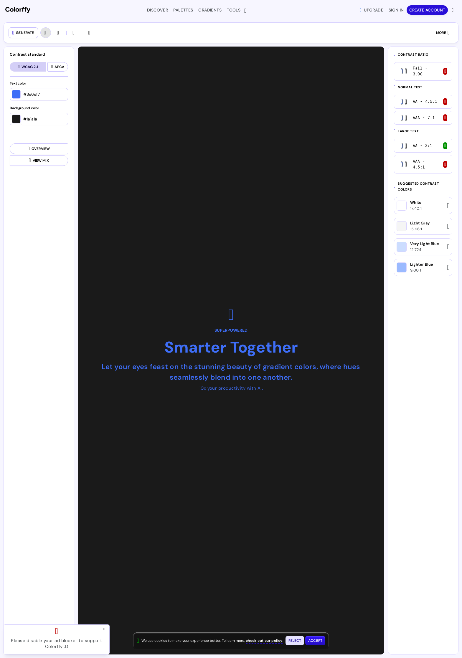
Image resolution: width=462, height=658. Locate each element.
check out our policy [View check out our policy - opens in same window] (264, 640)
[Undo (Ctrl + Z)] (45, 32)
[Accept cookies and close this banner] (315, 640)
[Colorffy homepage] (17, 10)
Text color (18, 84)
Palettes (183, 10)
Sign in (396, 10)
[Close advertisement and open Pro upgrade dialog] (105, 629)
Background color (24, 108)
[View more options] (453, 10)
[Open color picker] (16, 94)
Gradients (210, 10)
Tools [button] (235, 10)
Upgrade (371, 10)
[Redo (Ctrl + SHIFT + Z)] (58, 32)
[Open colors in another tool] (74, 32)
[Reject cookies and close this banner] (295, 640)
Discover (157, 10)
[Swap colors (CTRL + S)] (90, 32)
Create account (427, 10)
